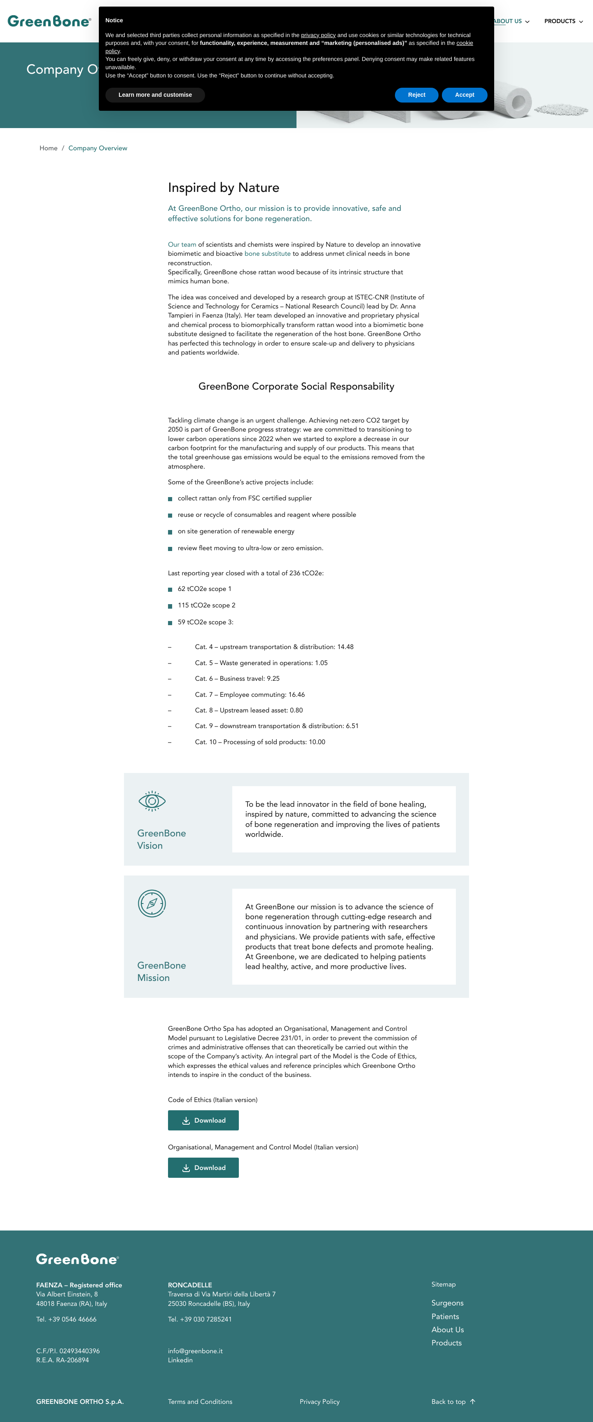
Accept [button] (464, 94)
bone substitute (268, 253)
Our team (182, 244)
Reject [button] (416, 94)
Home (49, 148)
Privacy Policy (320, 1401)
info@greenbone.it (195, 1351)
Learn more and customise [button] (155, 94)
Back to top (449, 1402)
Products (559, 22)
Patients (445, 1317)
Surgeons (448, 1303)
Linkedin (180, 1360)
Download (210, 1120)
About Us (507, 22)
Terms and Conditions (200, 1401)
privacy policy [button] (318, 35)
